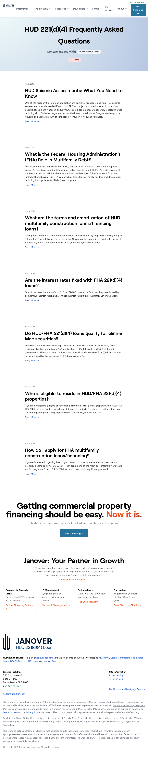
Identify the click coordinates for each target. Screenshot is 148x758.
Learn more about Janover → (74, 579)
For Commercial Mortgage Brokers (127, 689)
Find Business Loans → (89, 601)
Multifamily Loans (108, 657)
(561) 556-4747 (137, 2)
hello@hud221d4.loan (14, 693)
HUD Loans (32, 661)
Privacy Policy (116, 675)
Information (22, 8)
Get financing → (138, 10)
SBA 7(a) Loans (17, 661)
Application (42, 8)
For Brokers (109, 8)
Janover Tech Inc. (45, 657)
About (121, 8)
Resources (60, 8)
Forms (95, 8)
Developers (79, 8)
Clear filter (74, 59)
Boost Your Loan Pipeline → (128, 605)
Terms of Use (116, 678)
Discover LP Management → (55, 605)
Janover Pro (50, 661)
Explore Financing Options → (19, 607)
